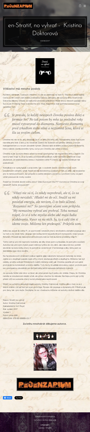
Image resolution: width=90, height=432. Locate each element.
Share (7, 398)
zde (44, 256)
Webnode (52, 420)
